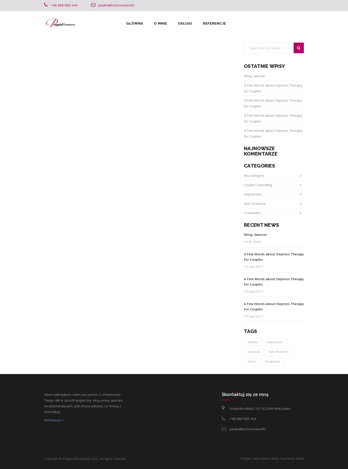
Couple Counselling (258, 185)
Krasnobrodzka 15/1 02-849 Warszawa (260, 408)
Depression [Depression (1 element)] (275, 342)
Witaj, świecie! (254, 76)
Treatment (252, 213)
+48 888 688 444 (243, 418)
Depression (253, 194)
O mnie (160, 24)
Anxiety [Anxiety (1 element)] (253, 342)
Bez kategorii (254, 175)
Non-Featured (254, 203)
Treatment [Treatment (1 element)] (272, 361)
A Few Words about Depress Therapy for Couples (274, 257)
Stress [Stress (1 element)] (252, 361)
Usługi (185, 24)
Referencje (214, 24)
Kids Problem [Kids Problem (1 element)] (278, 352)
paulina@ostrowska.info (248, 429)
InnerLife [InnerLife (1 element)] (254, 352)
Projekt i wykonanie (272, 458)
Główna (134, 24)
